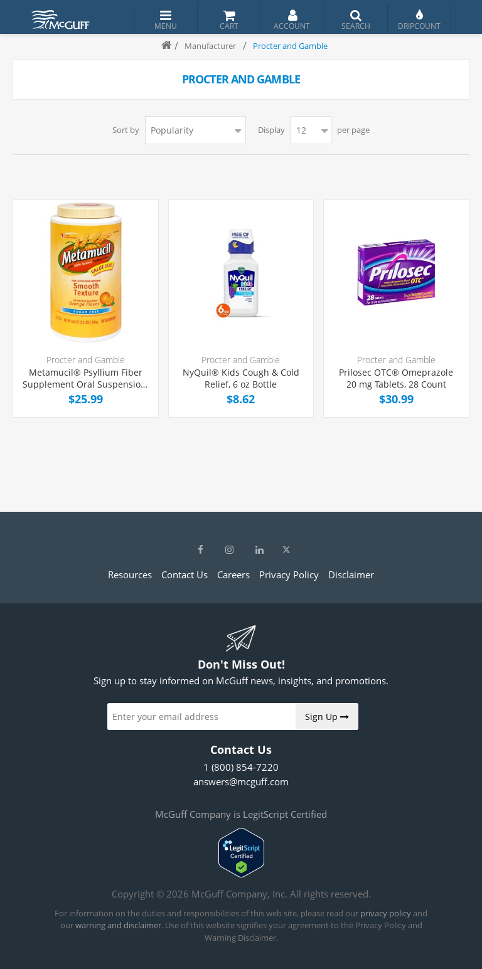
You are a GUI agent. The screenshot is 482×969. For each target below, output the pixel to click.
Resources (130, 574)
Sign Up (327, 717)
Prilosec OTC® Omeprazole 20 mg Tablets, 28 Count (396, 378)
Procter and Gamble (85, 360)
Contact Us (184, 574)
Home (161, 46)
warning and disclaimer (118, 925)
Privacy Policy (289, 574)
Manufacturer (210, 45)
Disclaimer (351, 574)
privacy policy (385, 913)
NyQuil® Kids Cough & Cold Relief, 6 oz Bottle (241, 378)
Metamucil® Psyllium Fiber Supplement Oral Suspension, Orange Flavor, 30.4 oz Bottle (85, 378)
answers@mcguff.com (241, 781)
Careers (233, 574)
